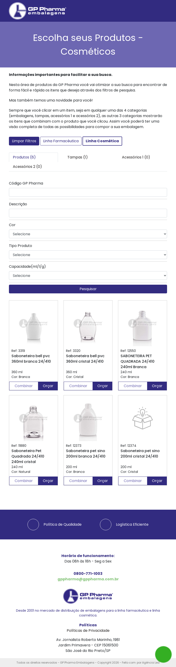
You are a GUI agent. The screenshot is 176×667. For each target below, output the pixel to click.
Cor (12, 225)
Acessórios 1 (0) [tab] (136, 157)
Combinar (24, 385)
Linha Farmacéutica (61, 141)
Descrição (18, 204)
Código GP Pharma (26, 183)
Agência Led (151, 662)
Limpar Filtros (24, 141)
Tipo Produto (20, 245)
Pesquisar (88, 289)
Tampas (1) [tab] (77, 157)
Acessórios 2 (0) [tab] (27, 166)
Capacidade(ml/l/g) (27, 266)
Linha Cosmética (102, 141)
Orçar (48, 385)
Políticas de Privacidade (88, 630)
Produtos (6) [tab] (24, 157)
